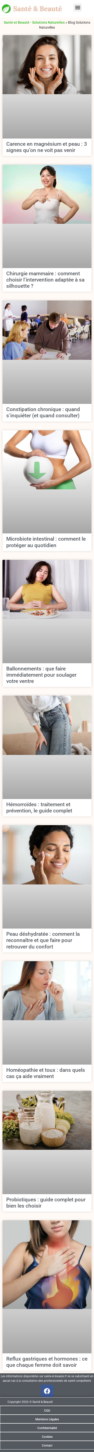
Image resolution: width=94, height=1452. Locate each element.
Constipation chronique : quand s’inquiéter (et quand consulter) (43, 412)
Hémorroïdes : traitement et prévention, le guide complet (39, 807)
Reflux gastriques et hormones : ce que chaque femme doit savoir (46, 1362)
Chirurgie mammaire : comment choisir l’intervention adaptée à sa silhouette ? (45, 280)
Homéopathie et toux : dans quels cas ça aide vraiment (45, 1073)
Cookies (47, 1437)
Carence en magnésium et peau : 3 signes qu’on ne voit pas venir (46, 147)
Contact (47, 1445)
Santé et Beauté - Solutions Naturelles (34, 22)
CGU (47, 1410)
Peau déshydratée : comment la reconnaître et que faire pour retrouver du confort (43, 940)
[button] (77, 7)
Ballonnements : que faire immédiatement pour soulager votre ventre (41, 675)
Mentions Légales (47, 1419)
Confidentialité (47, 1428)
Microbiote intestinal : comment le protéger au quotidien (46, 542)
